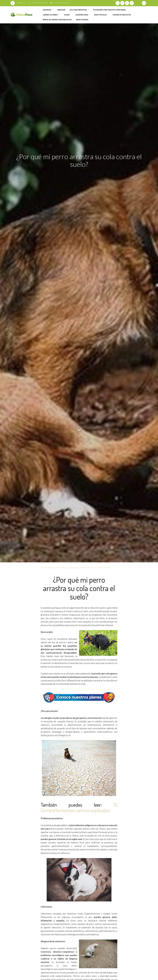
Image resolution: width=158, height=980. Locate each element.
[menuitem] (61, 10)
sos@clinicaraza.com (61, 3)
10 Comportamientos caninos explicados (79, 807)
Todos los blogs (47, 567)
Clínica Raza (61, 567)
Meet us (22, 3)
